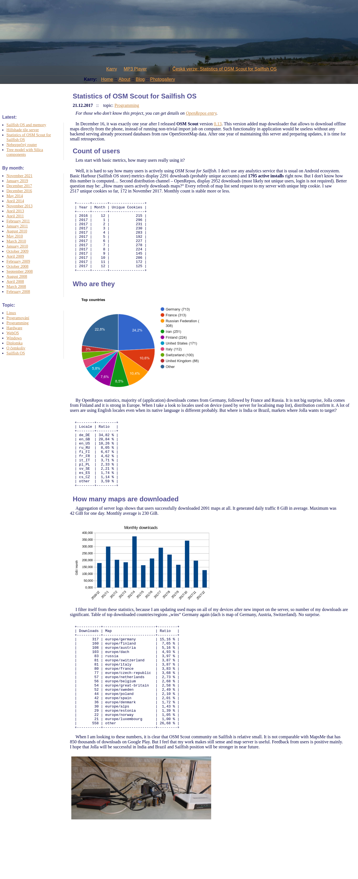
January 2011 (17, 226)
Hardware (14, 328)
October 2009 (17, 251)
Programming (17, 323)
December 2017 (19, 186)
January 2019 (17, 180)
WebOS (12, 333)
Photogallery (162, 79)
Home (107, 79)
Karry (111, 69)
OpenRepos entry (201, 113)
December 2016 (19, 191)
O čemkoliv (15, 348)
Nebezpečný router (21, 144)
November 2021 (19, 175)
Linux (11, 313)
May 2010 (14, 236)
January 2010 (17, 246)
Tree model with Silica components (24, 152)
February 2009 (18, 261)
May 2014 (14, 196)
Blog (140, 79)
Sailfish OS (15, 353)
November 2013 (19, 206)
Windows (14, 338)
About (124, 79)
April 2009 (15, 256)
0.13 (218, 123)
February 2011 (18, 221)
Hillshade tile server (22, 130)
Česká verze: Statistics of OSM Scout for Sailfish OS (225, 69)
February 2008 (18, 291)
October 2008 (17, 266)
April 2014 (15, 201)
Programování (17, 318)
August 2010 (16, 231)
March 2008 (16, 286)
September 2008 (19, 271)
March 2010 (16, 241)
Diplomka (14, 343)
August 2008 (16, 276)
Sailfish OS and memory (26, 125)
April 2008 (15, 281)
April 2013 (15, 211)
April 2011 (15, 216)
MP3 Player (135, 69)
